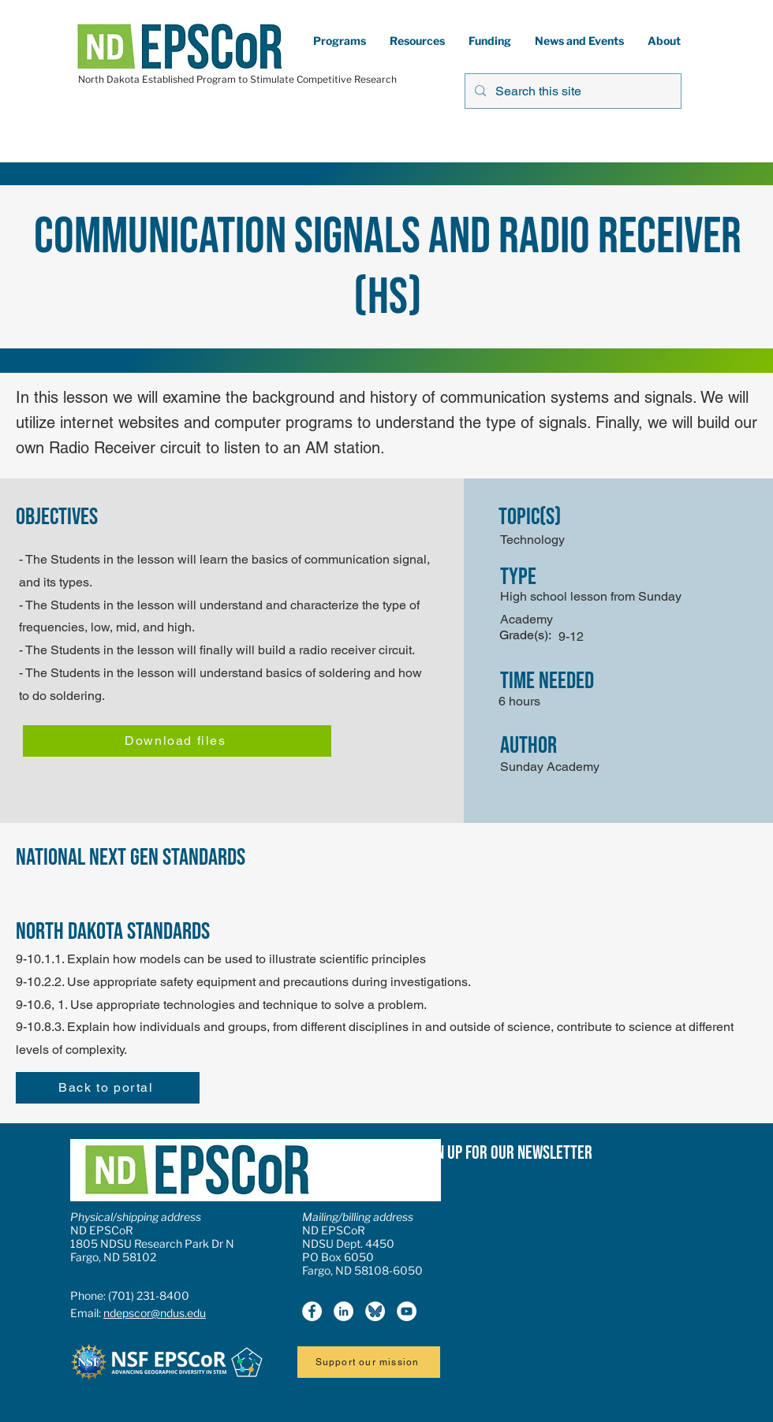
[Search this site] (571, 91)
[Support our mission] (368, 1362)
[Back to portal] (108, 1088)
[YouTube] (406, 1311)
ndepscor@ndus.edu (154, 1313)
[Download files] (177, 741)
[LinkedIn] (343, 1311)
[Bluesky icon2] (375, 1311)
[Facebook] (312, 1311)
